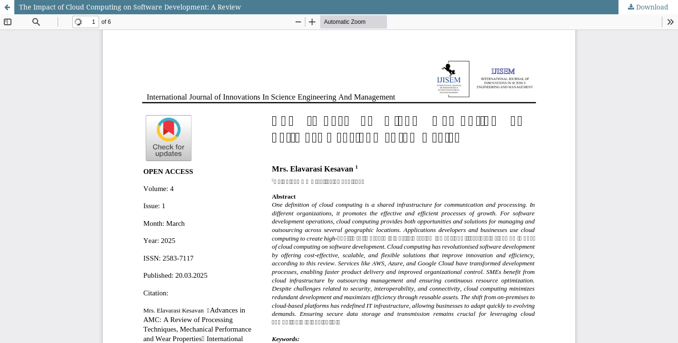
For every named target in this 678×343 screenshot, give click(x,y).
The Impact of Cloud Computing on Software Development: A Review (130, 6)
